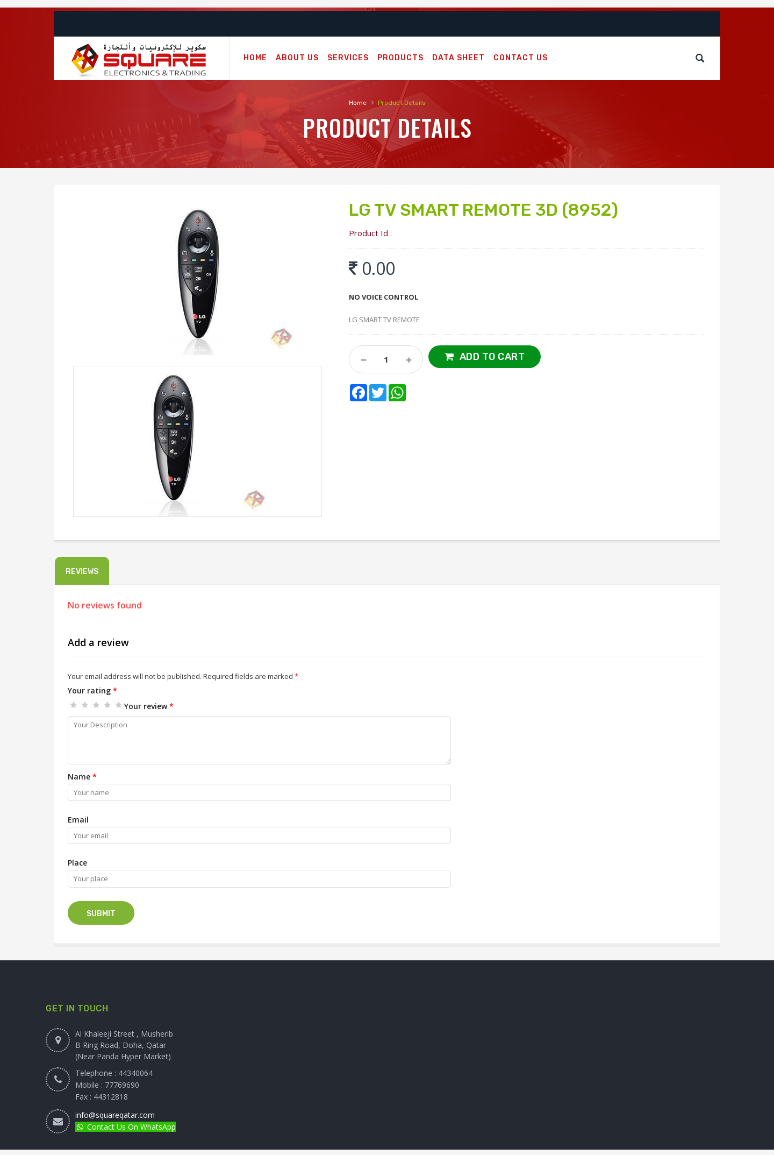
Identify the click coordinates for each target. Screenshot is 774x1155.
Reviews (82, 571)
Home (358, 103)
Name (82, 776)
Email (78, 819)
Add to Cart (492, 357)
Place (77, 863)
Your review (149, 706)
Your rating (92, 690)
